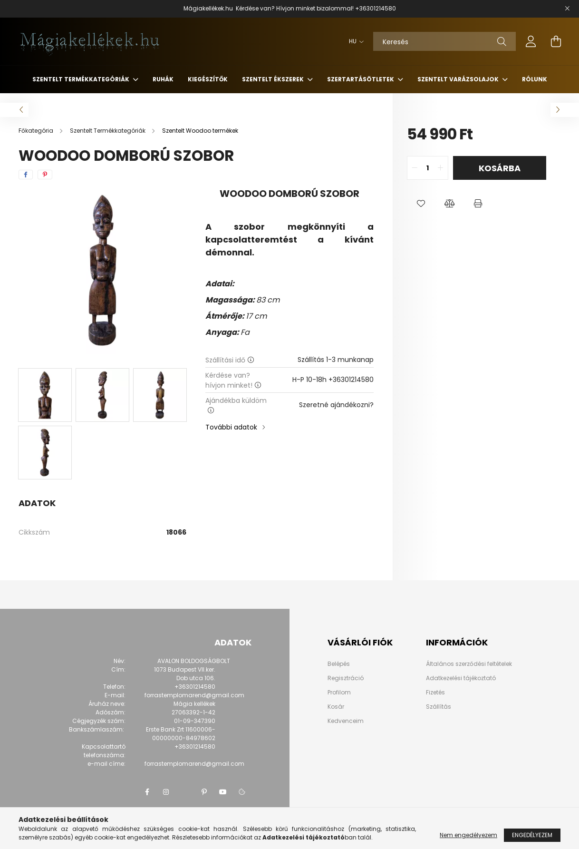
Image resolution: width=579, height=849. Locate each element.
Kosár (336, 706)
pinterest (203, 791)
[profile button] (530, 41)
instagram (165, 791)
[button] (421, 203)
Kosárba (500, 168)
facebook (146, 791)
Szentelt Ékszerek (273, 79)
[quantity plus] (441, 168)
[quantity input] (428, 167)
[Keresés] (444, 41)
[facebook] (26, 174)
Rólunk (534, 79)
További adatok (231, 427)
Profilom (339, 692)
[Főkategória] (37, 131)
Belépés (339, 664)
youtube (222, 791)
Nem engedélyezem (468, 835)
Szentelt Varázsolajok (458, 79)
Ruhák (163, 79)
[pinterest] (45, 174)
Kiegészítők (208, 79)
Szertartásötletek (361, 79)
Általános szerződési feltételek (469, 664)
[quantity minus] (414, 168)
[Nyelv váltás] (354, 41)
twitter (184, 791)
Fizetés (435, 692)
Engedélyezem (532, 835)
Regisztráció (346, 678)
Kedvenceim (346, 721)
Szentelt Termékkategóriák (81, 79)
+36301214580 (375, 8)
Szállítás (438, 707)
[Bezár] (567, 8)
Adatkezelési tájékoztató (461, 678)
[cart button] (555, 41)
